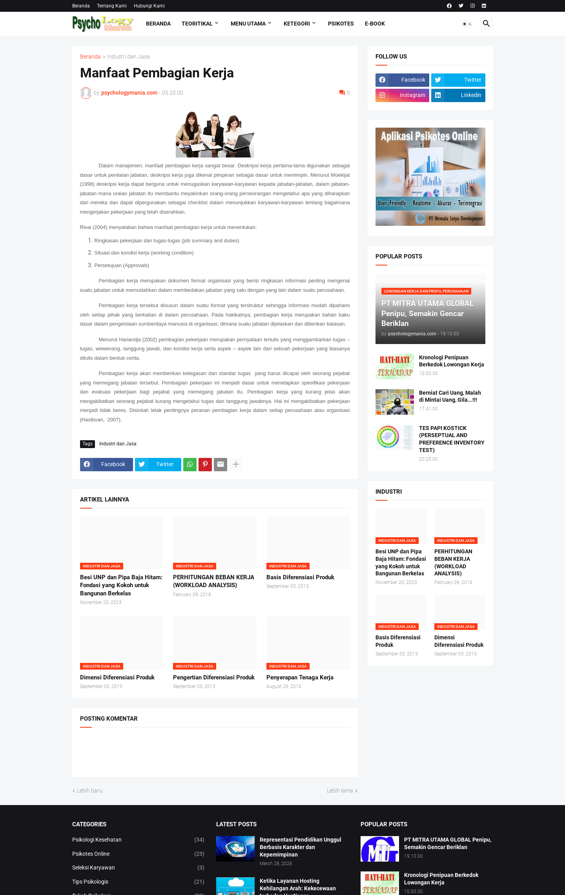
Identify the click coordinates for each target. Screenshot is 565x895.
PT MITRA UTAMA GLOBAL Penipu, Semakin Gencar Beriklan (447, 843)
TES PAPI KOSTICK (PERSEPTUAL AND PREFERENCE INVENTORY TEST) (452, 439)
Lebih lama (340, 790)
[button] (467, 24)
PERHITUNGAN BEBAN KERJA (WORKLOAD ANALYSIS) (213, 581)
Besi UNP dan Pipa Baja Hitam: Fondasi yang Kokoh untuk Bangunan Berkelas (121, 585)
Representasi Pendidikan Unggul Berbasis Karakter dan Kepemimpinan (300, 847)
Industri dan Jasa (128, 57)
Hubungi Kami (149, 6)
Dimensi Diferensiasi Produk (117, 677)
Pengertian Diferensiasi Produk (214, 677)
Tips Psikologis (138, 882)
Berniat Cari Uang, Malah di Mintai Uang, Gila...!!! (450, 396)
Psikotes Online (138, 854)
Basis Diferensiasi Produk (300, 577)
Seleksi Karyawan (138, 868)
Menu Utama (248, 23)
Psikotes (341, 23)
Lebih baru (89, 790)
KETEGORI (297, 23)
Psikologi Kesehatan (138, 840)
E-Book (375, 23)
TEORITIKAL (197, 23)
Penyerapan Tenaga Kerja (300, 677)
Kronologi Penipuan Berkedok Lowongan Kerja (451, 361)
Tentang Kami (112, 6)
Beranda (81, 6)
